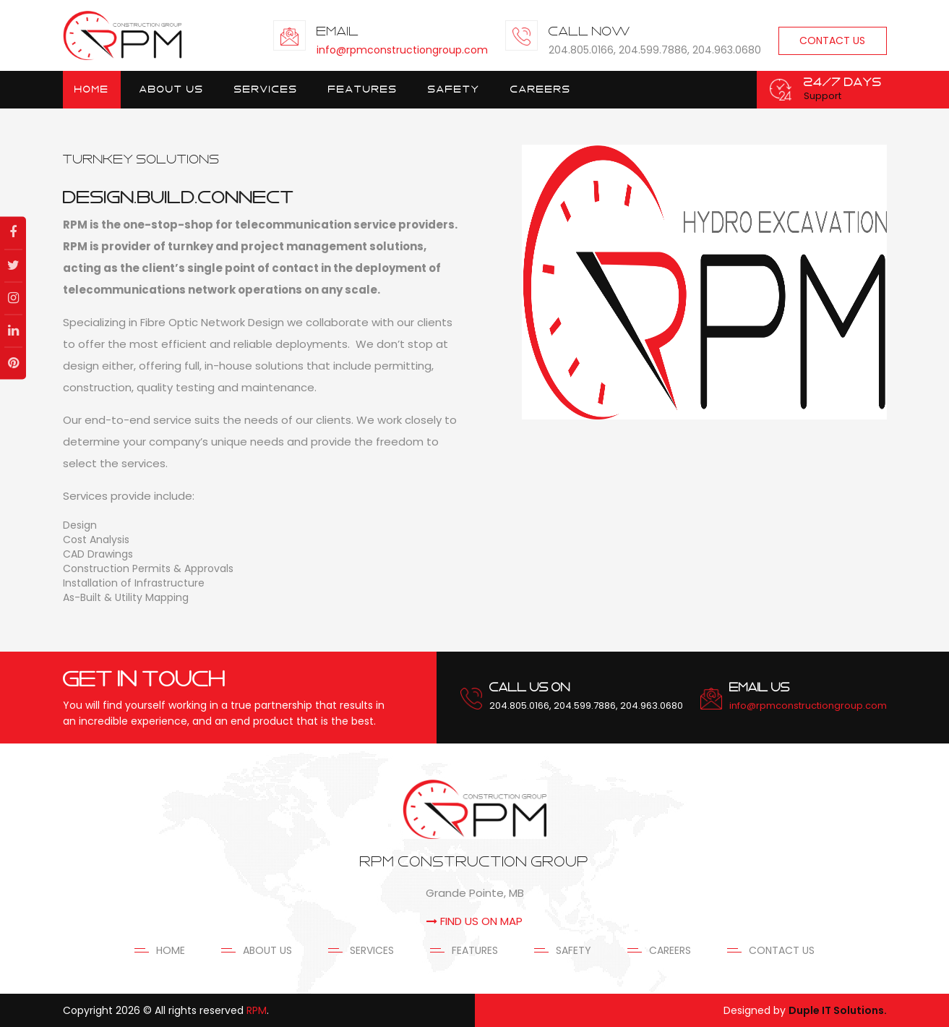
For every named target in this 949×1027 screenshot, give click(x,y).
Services (372, 950)
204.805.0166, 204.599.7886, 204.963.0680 (586, 705)
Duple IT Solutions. (838, 1010)
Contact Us (832, 40)
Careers (540, 89)
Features (363, 89)
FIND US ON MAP (474, 921)
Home (91, 89)
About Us (171, 89)
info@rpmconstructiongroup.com (402, 50)
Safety (454, 89)
